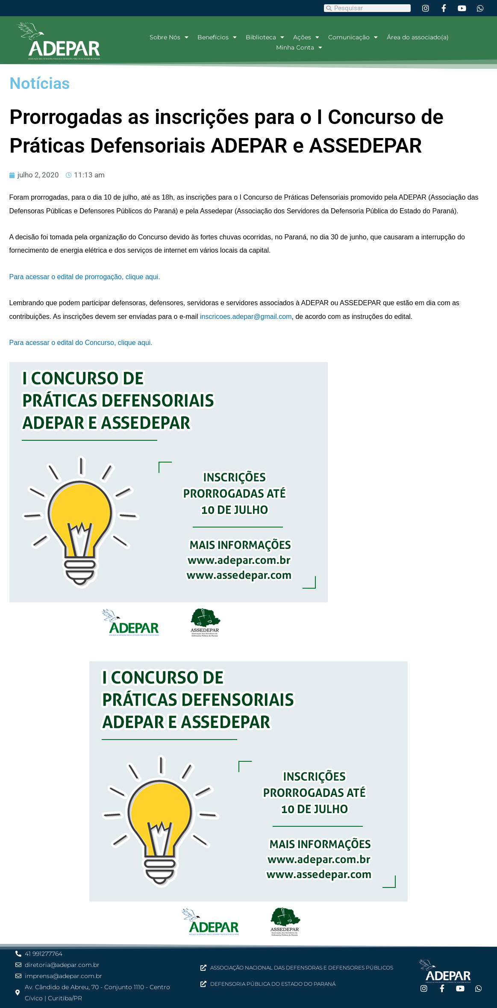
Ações (306, 37)
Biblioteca (265, 37)
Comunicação (353, 37)
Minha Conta (299, 47)
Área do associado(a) (418, 37)
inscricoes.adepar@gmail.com (246, 316)
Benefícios (217, 37)
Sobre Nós (169, 37)
